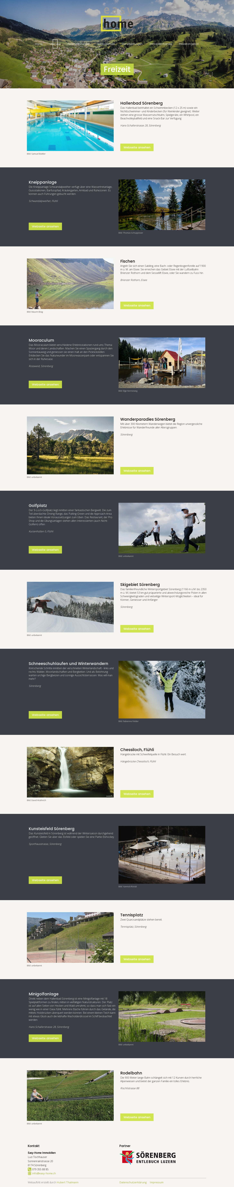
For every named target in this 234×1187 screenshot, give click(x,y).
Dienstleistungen (132, 44)
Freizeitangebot (189, 44)
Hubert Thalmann (67, 1182)
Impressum (156, 1182)
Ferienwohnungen (79, 44)
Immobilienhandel (161, 44)
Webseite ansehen (151, 147)
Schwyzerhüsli (106, 44)
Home (39, 44)
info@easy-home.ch (44, 1173)
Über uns (55, 44)
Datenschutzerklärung (133, 1182)
